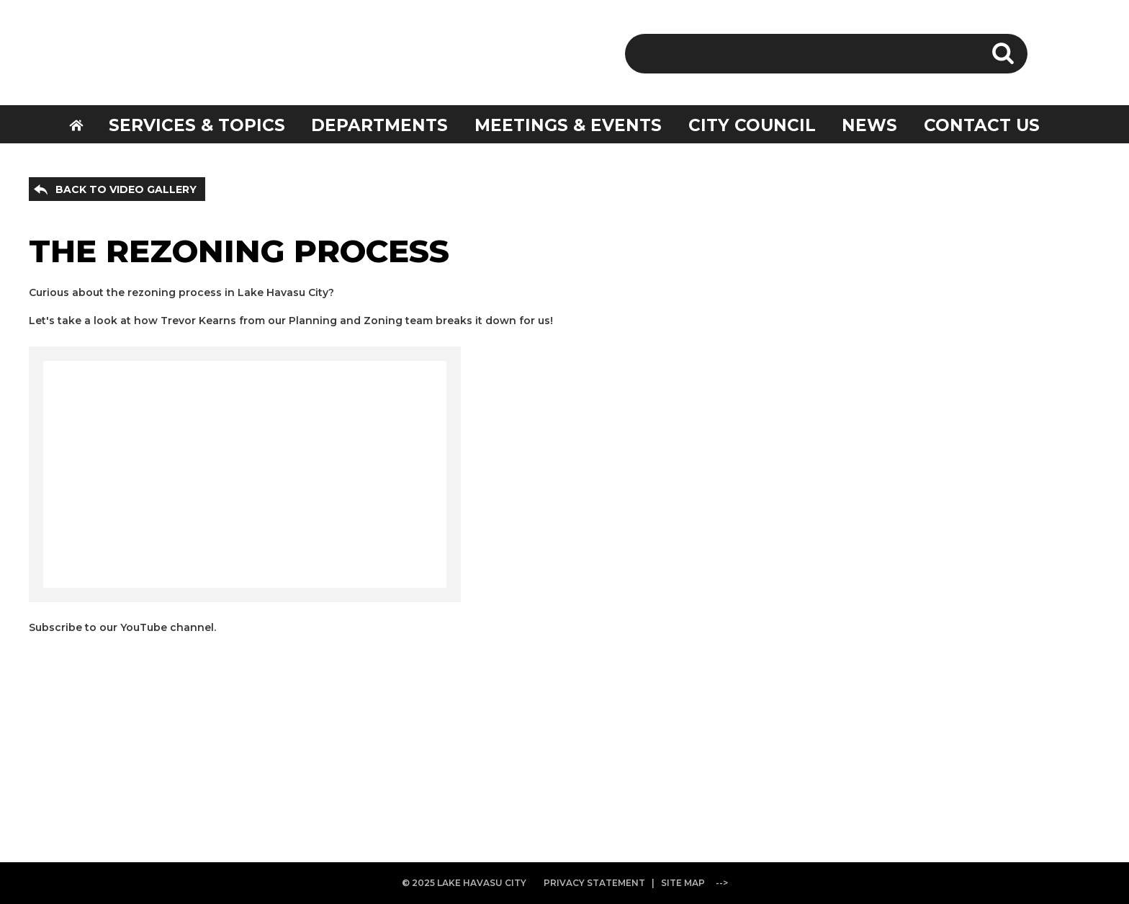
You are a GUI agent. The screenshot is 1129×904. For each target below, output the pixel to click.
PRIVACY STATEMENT (594, 882)
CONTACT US (982, 125)
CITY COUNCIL (752, 125)
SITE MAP (683, 882)
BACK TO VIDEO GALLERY (126, 189)
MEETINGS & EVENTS (568, 125)
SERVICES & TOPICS (197, 125)
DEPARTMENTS (379, 125)
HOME (86, 123)
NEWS (869, 125)
